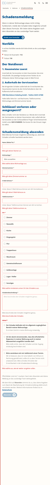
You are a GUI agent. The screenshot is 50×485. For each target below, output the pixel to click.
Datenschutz (7, 390)
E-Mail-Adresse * (7, 181)
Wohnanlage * (6, 155)
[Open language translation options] (35, 3)
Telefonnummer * (8, 197)
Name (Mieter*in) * (8, 142)
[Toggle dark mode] (43, 3)
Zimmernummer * (8, 168)
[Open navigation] (47, 3)
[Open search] (39, 3)
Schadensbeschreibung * (10, 292)
